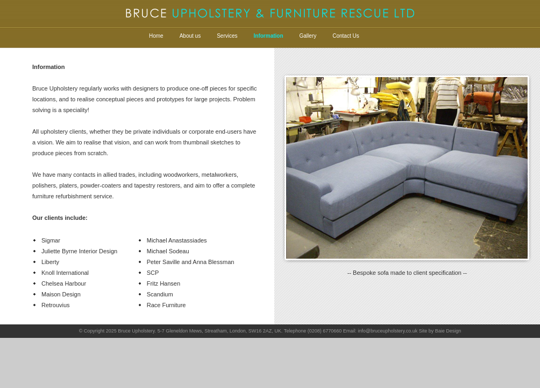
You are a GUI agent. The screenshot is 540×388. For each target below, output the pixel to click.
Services (227, 36)
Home (156, 36)
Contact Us (345, 36)
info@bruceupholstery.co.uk (387, 331)
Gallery (308, 36)
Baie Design (448, 331)
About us (190, 36)
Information (268, 36)
